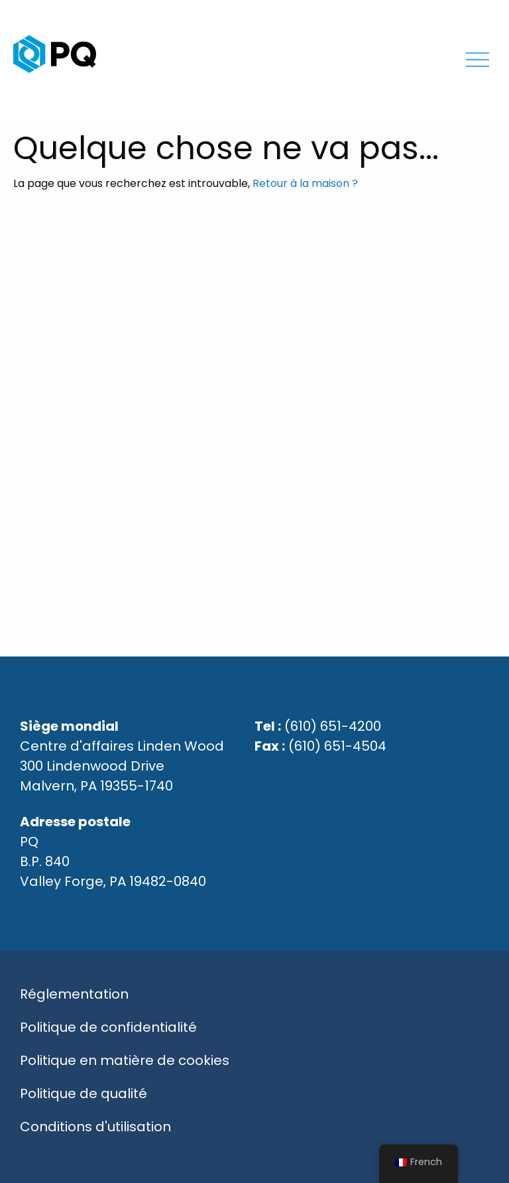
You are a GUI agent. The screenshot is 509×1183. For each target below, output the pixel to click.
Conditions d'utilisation (95, 1126)
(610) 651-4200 (332, 726)
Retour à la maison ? (305, 183)
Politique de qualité (83, 1093)
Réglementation (74, 994)
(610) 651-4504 (337, 746)
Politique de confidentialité (108, 1027)
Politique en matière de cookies (124, 1060)
